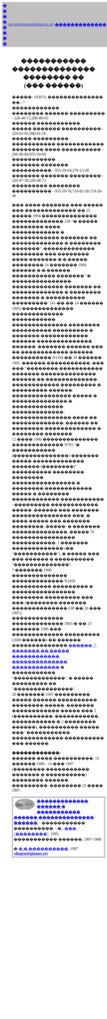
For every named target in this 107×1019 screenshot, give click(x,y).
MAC (42, 24)
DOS (35, 24)
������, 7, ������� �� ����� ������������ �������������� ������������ (54, 656)
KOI (28, 24)
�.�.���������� (43, 849)
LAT (50, 24)
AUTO (13, 24)
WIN (21, 24)
